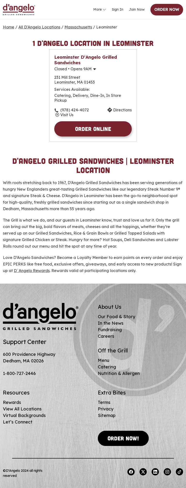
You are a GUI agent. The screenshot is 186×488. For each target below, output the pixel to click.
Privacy (105, 409)
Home (8, 27)
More (99, 10)
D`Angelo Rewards (32, 270)
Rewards (12, 402)
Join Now (137, 9)
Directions (122, 110)
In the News (111, 323)
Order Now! (123, 438)
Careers (106, 336)
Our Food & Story (116, 316)
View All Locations (22, 409)
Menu (103, 360)
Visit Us (66, 114)
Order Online (93, 128)
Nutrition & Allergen (119, 373)
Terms (104, 402)
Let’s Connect (17, 422)
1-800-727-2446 (19, 373)
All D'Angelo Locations (39, 27)
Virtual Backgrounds (24, 415)
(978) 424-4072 (74, 110)
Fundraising (110, 329)
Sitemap (107, 415)
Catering (107, 367)
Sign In (117, 9)
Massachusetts (78, 27)
